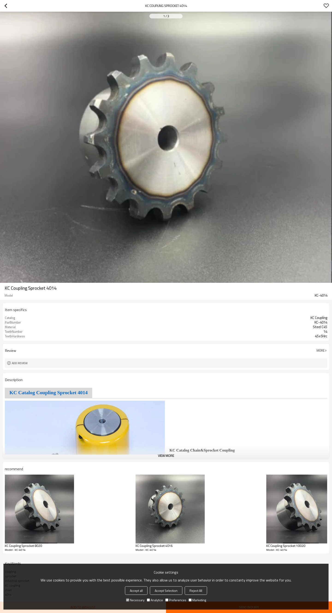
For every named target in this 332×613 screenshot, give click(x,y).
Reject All (196, 590)
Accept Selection (166, 590)
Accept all (136, 590)
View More (166, 455)
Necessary (135, 600)
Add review (20, 363)
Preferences (175, 600)
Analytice (155, 600)
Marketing (197, 600)
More (321, 350)
